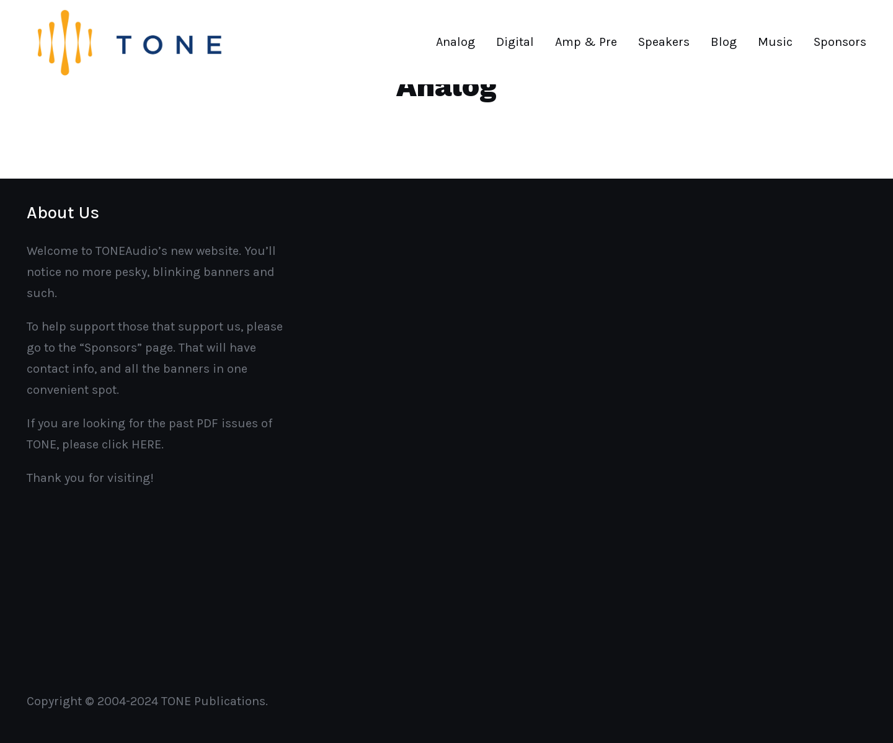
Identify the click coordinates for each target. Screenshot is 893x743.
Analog (455, 42)
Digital (515, 42)
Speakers (664, 42)
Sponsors (840, 42)
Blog (724, 42)
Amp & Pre (586, 42)
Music (775, 42)
